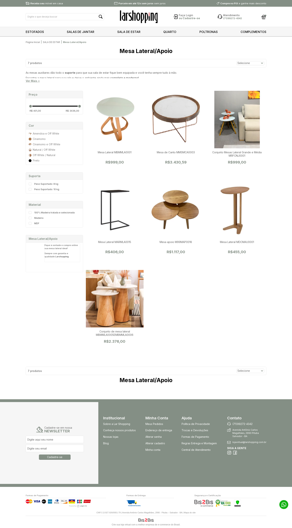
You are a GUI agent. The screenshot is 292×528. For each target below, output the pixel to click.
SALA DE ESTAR (128, 32)
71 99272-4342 (283, 504)
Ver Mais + (33, 80)
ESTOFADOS (35, 32)
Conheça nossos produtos (119, 430)
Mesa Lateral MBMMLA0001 (114, 152)
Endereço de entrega (158, 430)
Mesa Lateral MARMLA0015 (114, 242)
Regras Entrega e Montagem (200, 443)
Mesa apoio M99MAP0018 (176, 242)
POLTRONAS (208, 32)
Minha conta (152, 449)
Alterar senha (153, 436)
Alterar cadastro (155, 443)
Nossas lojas (110, 436)
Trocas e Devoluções (195, 430)
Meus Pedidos (154, 423)
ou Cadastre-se (189, 18)
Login (189, 15)
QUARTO (169, 32)
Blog (106, 443)
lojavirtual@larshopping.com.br (249, 442)
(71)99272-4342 (242, 423)
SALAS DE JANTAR (80, 32)
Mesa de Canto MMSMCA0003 (176, 152)
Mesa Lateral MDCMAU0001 (237, 242)
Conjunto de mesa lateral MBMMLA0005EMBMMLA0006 (114, 333)
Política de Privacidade (196, 423)
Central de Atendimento (196, 449)
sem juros (142, 3)
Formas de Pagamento (195, 436)
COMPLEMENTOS (253, 32)
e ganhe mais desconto (243, 3)
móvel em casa (46, 3)
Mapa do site (190, 512)
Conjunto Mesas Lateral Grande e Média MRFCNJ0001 (237, 154)
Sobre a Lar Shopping (116, 423)
